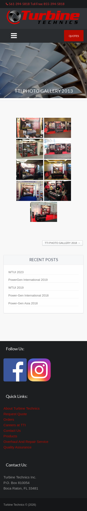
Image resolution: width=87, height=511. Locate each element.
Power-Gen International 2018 (28, 295)
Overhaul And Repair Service (25, 442)
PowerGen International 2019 (28, 279)
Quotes (74, 35)
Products (10, 436)
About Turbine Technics (21, 408)
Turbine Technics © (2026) (19, 504)
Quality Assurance (17, 447)
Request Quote (15, 414)
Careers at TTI (14, 425)
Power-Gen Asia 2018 (23, 303)
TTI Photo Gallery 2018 (62, 243)
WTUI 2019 (16, 287)
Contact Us (12, 430)
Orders (8, 419)
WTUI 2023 (16, 272)
